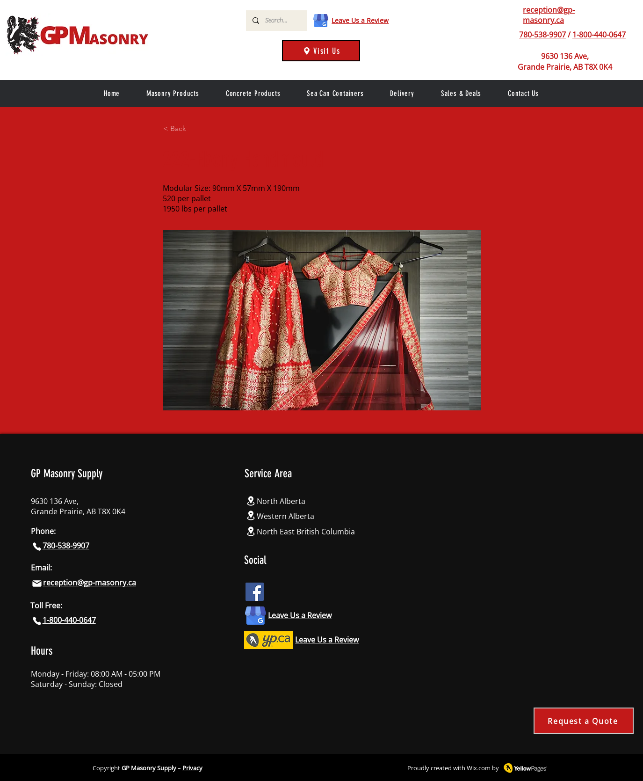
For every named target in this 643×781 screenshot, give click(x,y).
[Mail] (37, 583)
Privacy (192, 768)
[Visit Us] (321, 50)
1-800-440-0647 (599, 34)
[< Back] (194, 128)
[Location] (251, 501)
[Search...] (276, 20)
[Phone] (37, 546)
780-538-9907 (542, 34)
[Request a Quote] (584, 721)
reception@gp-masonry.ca (549, 15)
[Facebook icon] (255, 592)
